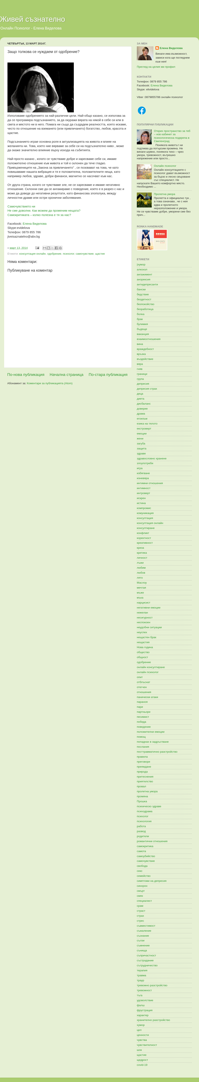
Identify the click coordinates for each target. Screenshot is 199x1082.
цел (139, 1030)
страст (141, 910)
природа (142, 771)
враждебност (145, 349)
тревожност (144, 990)
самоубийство (146, 856)
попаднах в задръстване (153, 741)
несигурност (145, 617)
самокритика (145, 846)
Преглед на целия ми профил (156, 66)
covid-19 (142, 1064)
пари (140, 706)
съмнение (143, 945)
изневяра (143, 478)
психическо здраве (149, 806)
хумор (141, 1025)
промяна (142, 796)
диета (140, 398)
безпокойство (145, 304)
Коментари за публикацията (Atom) (50, 383)
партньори (143, 711)
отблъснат (143, 682)
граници (142, 373)
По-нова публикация (25, 374)
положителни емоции (150, 731)
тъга (139, 995)
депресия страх (147, 388)
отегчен (142, 687)
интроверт (143, 493)
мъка (140, 597)
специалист (144, 900)
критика (142, 552)
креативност (145, 542)
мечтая (141, 587)
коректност (144, 538)
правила (142, 756)
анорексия (143, 279)
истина (141, 503)
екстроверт (144, 428)
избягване (143, 473)
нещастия (143, 642)
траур (140, 980)
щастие (100, 253)
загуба (141, 443)
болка (140, 314)
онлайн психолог (148, 672)
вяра (140, 364)
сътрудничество (147, 965)
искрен (141, 498)
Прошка (142, 801)
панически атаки (147, 697)
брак (140, 319)
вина (140, 344)
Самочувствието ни (21, 206)
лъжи (140, 562)
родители (143, 836)
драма (141, 413)
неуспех (142, 632)
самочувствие (85, 253)
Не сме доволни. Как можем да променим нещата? (43, 210)
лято (140, 577)
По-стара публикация (108, 374)
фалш (140, 1005)
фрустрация (145, 1010)
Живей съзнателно (32, 19)
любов (141, 572)
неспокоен (143, 622)
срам (140, 905)
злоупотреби (145, 463)
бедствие (143, 294)
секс (139, 870)
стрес (140, 920)
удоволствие (145, 1000)
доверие (142, 408)
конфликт (143, 533)
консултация (145, 518)
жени (140, 438)
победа (141, 721)
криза (140, 547)
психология (144, 821)
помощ (141, 736)
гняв (139, 368)
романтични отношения (152, 841)
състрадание (145, 960)
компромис (144, 508)
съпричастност (146, 955)
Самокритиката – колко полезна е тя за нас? (39, 215)
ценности (143, 1035)
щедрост (142, 1059)
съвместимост (146, 925)
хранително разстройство (153, 1020)
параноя (142, 701)
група (140, 378)
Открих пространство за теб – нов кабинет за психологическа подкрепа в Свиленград (172, 136)
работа (141, 826)
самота (141, 851)
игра (139, 468)
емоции (142, 433)
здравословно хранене (151, 458)
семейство (143, 875)
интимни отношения (150, 483)
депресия (143, 383)
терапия (142, 970)
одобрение (54, 253)
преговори (143, 761)
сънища (142, 950)
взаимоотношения (148, 339)
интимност (143, 488)
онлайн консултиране (151, 667)
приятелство (145, 781)
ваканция (143, 334)
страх (140, 915)
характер (142, 1015)
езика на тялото (147, 423)
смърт (141, 890)
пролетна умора (147, 791)
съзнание (143, 935)
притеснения (145, 776)
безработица (145, 309)
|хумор (141, 264)
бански (141, 289)
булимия (142, 324)
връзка (141, 354)
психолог (68, 253)
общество (143, 652)
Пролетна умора (164, 194)
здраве (141, 453)
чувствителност (147, 1044)
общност (142, 657)
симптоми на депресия (151, 880)
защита (141, 448)
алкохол (142, 269)
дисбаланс (144, 403)
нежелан (142, 612)
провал (141, 786)
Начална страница (67, 374)
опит (140, 677)
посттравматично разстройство (157, 751)
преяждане (144, 766)
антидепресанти (147, 284)
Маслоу (142, 582)
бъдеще (142, 329)
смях (140, 895)
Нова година (145, 647)
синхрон (142, 885)
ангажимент (144, 274)
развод (141, 831)
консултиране (146, 528)
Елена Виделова (34, 223)
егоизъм (142, 418)
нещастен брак (146, 637)
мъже (140, 592)
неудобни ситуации (149, 627)
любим (141, 567)
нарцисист (143, 602)
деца (140, 393)
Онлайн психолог (165, 165)
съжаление (144, 930)
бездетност (144, 299)
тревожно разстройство (152, 985)
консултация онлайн (32, 253)
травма (141, 975)
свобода (142, 865)
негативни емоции (148, 607)
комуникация (145, 513)
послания (143, 746)
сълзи (140, 940)
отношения (144, 692)
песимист (143, 716)
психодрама (144, 811)
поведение (144, 726)
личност (142, 557)
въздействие (145, 359)
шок (139, 1049)
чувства (142, 1040)
